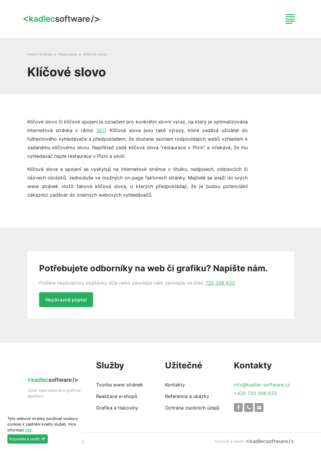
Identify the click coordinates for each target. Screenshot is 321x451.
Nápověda (68, 54)
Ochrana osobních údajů (192, 408)
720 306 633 (220, 283)
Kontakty (175, 385)
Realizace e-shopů (116, 396)
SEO (101, 130)
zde (28, 430)
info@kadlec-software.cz (262, 385)
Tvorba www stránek (119, 385)
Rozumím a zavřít (27, 439)
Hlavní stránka (39, 54)
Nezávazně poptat (66, 300)
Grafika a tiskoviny (117, 408)
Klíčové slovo (95, 54)
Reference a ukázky (187, 396)
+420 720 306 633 (255, 393)
